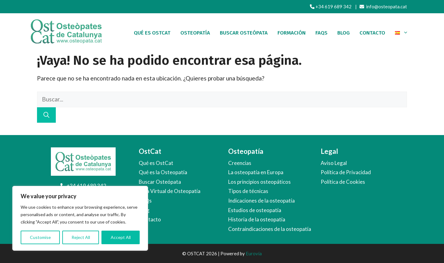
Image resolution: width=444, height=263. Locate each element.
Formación (292, 33)
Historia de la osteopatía (256, 219)
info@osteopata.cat (383, 6)
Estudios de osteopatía (254, 210)
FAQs (321, 33)
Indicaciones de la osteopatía (261, 200)
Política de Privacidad (346, 172)
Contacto (372, 33)
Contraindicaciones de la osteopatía (269, 229)
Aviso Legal (334, 163)
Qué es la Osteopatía (163, 172)
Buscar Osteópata (160, 182)
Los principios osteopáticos (259, 182)
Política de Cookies (343, 182)
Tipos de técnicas (248, 191)
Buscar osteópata (244, 33)
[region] (80, 218)
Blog (343, 33)
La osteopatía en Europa (255, 172)
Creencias (239, 163)
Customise (40, 237)
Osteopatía (195, 33)
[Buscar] (46, 115)
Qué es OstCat (152, 33)
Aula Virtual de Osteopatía (169, 191)
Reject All (81, 237)
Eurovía (254, 253)
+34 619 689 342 (331, 6)
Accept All (121, 237)
